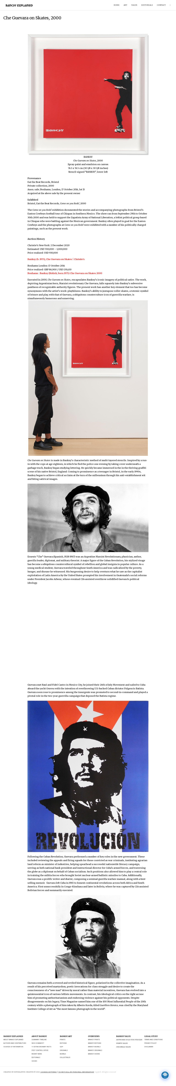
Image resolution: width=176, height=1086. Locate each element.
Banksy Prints (94, 1040)
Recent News (37, 1054)
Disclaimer (148, 1047)
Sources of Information (13, 1047)
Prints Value (122, 1043)
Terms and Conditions (153, 1040)
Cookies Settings (48, 1072)
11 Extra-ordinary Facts (41, 1047)
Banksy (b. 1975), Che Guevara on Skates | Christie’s (56, 259)
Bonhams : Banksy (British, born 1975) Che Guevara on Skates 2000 (65, 273)
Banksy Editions (94, 1043)
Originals (64, 1050)
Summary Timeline (39, 1040)
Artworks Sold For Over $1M (129, 1040)
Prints (62, 1040)
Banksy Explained (19, 5)
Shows (34, 1061)
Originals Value (123, 1047)
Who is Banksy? (38, 1043)
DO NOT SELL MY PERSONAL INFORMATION (76, 1072)
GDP (61, 1047)
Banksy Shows (94, 1054)
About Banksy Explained (13, 1040)
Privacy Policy (150, 1043)
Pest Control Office (40, 1050)
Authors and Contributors (14, 1043)
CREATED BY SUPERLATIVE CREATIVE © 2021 (21, 1072)
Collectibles (65, 1057)
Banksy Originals (95, 1050)
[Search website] (170, 5)
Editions (63, 1043)
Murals (63, 1054)
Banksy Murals (94, 1047)
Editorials (36, 1057)
